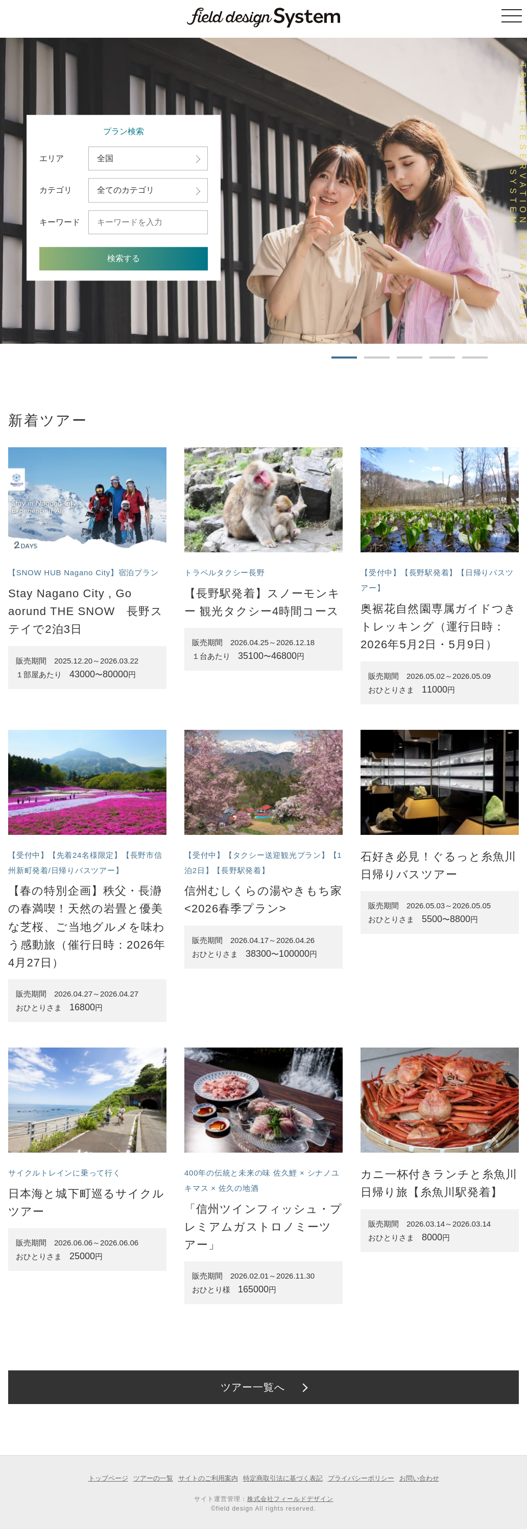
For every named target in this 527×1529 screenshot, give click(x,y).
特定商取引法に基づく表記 (283, 1478)
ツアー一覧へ (253, 1387)
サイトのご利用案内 (208, 1478)
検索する (123, 258)
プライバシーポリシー (361, 1478)
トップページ (108, 1478)
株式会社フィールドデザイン (290, 1498)
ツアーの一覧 (153, 1478)
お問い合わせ (419, 1478)
